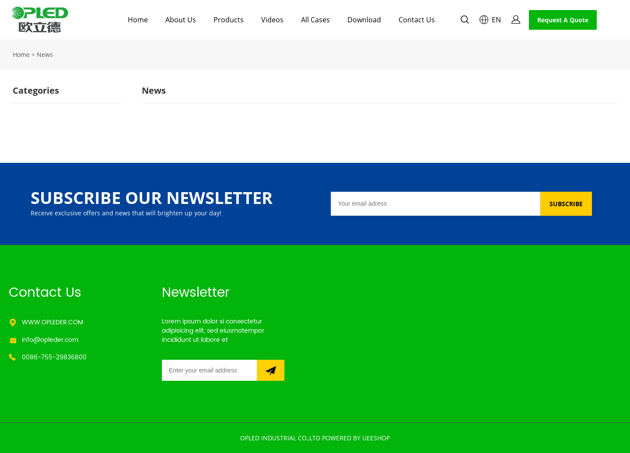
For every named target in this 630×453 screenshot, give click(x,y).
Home (138, 20)
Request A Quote (562, 20)
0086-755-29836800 (54, 357)
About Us (180, 20)
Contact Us (417, 20)
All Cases (315, 20)
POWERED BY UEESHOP (356, 438)
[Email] (435, 204)
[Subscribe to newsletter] (270, 370)
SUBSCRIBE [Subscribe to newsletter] (566, 204)
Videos (272, 20)
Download (364, 20)
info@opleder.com (50, 339)
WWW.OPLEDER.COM (52, 322)
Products (229, 20)
